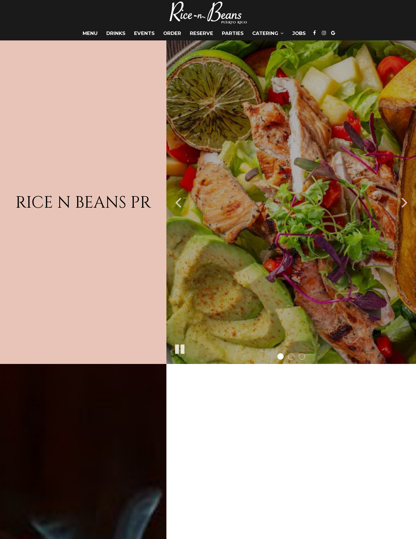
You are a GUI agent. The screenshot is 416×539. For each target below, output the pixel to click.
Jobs (299, 33)
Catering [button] (268, 33)
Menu (90, 33)
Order (172, 33)
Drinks (115, 33)
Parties (233, 33)
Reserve (201, 33)
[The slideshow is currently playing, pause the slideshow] (179, 348)
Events (144, 33)
